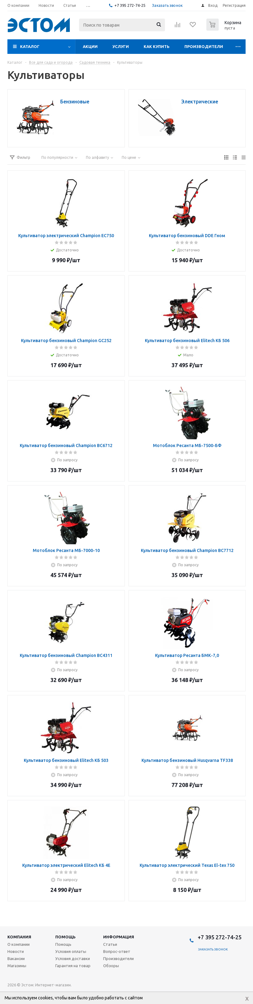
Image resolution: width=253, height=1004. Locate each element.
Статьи (110, 944)
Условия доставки (72, 958)
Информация (118, 937)
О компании (18, 944)
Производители (203, 46)
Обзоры (111, 965)
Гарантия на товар (73, 965)
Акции (90, 46)
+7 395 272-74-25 (129, 5)
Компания (19, 937)
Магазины (16, 965)
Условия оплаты (70, 951)
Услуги (120, 46)
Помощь (65, 937)
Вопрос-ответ (116, 951)
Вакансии (16, 958)
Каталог (30, 46)
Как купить (157, 46)
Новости (15, 951)
